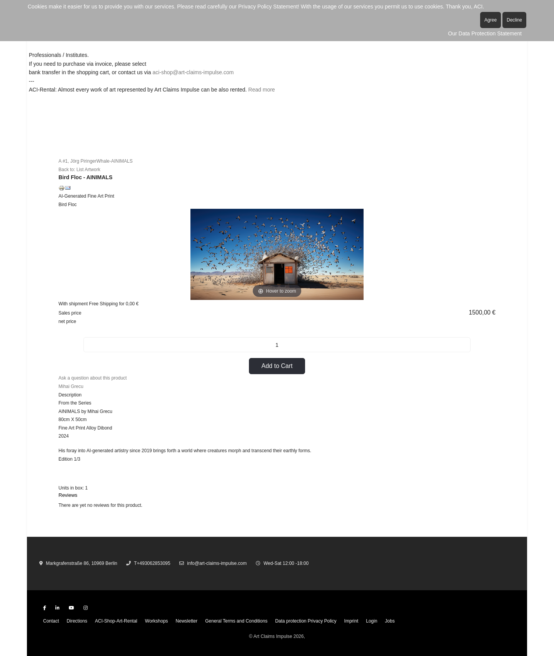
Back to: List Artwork (79, 169)
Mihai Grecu (70, 386)
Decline (514, 20)
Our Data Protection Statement (485, 33)
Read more (261, 90)
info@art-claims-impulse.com (217, 563)
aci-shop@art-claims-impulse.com (193, 72)
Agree (490, 20)
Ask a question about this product (92, 378)
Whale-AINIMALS (115, 161)
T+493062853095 (152, 563)
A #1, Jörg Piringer (77, 161)
